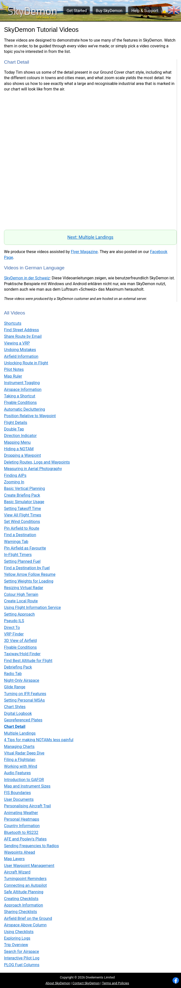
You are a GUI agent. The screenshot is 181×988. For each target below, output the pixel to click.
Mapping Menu (17, 442)
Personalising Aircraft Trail (27, 806)
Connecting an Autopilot (25, 885)
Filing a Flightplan (19, 759)
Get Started (77, 10)
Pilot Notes (14, 369)
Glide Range (14, 687)
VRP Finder (14, 634)
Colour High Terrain (21, 594)
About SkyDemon (58, 983)
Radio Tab (13, 673)
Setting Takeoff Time (22, 508)
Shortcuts (12, 323)
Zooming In (14, 482)
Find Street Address (21, 329)
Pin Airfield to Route (21, 528)
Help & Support (144, 10)
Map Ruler (13, 376)
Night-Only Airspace (21, 680)
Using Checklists (19, 931)
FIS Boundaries (17, 792)
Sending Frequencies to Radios (31, 845)
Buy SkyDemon (109, 10)
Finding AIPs (15, 475)
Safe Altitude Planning (23, 892)
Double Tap (14, 429)
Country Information (22, 825)
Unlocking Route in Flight (26, 363)
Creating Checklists (21, 898)
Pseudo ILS (14, 620)
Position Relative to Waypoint (30, 415)
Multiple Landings (20, 733)
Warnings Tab (16, 541)
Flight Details (15, 422)
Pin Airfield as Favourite (25, 548)
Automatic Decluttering (24, 409)
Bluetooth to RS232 (21, 832)
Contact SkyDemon (86, 983)
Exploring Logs (17, 938)
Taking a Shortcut (19, 396)
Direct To (12, 627)
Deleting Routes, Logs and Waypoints (37, 462)
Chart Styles (15, 706)
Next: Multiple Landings (90, 237)
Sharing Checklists (20, 911)
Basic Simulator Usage (24, 501)
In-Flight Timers (18, 554)
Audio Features (17, 773)
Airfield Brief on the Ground (28, 918)
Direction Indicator (20, 435)
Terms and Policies (115, 983)
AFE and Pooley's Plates (25, 839)
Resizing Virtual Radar (23, 587)
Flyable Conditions (20, 402)
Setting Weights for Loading (28, 581)
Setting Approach (19, 614)
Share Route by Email (23, 336)
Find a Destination (20, 534)
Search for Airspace (21, 951)
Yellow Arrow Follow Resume (29, 574)
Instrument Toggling (22, 382)
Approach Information (23, 905)
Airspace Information (23, 389)
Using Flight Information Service (32, 607)
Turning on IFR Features (25, 693)
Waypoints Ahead (19, 852)
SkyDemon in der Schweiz (27, 278)
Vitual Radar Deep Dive (24, 753)
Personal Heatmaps (21, 819)
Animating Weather (21, 812)
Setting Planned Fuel (22, 561)
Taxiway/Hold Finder (22, 653)
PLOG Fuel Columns (21, 964)
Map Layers (14, 858)
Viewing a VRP (17, 343)
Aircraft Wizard (17, 872)
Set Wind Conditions (22, 521)
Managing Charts (19, 746)
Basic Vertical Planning (24, 488)
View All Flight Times (22, 515)
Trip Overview (16, 944)
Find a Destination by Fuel (27, 568)
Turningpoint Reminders (25, 878)
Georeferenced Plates (23, 720)
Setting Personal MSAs (24, 700)
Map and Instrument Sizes (27, 786)
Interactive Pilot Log (21, 958)
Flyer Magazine (84, 251)
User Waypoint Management (29, 865)
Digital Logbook (18, 713)
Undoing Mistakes (20, 349)
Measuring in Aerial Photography (33, 468)
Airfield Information (21, 356)
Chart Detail (14, 726)
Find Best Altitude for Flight (28, 660)
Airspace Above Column (25, 925)
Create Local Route (21, 601)
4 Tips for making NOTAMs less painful (38, 739)
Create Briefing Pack (22, 495)
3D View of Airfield (20, 640)
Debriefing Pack (18, 667)
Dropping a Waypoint (22, 455)
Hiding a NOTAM (19, 449)
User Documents (19, 799)
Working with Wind (20, 766)
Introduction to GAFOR (24, 779)
